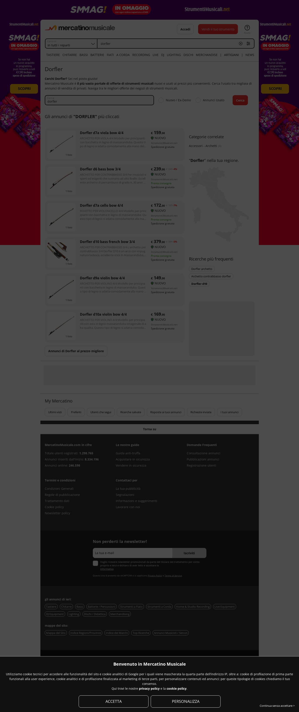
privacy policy (149, 688)
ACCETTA (113, 701)
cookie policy (177, 688)
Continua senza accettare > (277, 706)
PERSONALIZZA (185, 701)
